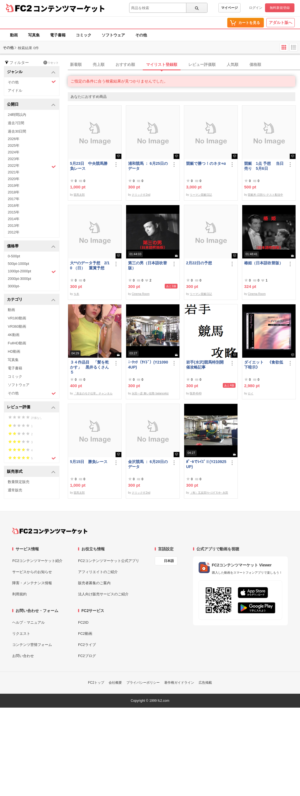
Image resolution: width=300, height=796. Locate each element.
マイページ (229, 8)
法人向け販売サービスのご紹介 (103, 594)
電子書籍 (58, 35)
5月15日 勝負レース (89, 461)
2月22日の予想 (199, 263)
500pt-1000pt (18, 264)
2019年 (13, 185)
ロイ (250, 393)
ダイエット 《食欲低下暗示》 (263, 364)
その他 (141, 35)
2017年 (13, 199)
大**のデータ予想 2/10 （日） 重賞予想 (89, 265)
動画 (14, 35)
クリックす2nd (141, 194)
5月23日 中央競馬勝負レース (89, 166)
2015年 (13, 212)
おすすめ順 (125, 64)
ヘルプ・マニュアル (28, 622)
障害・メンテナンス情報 (32, 583)
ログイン (255, 8)
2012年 (13, 232)
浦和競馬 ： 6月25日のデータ (148, 166)
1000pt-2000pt (32, 271)
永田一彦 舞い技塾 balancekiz (150, 393)
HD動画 (14, 351)
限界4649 (195, 393)
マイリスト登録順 (161, 64)
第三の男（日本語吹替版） (147, 265)
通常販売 (15, 490)
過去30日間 (17, 131)
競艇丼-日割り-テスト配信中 (265, 194)
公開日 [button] (31, 104)
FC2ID (83, 622)
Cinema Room (140, 293)
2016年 (13, 205)
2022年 (32, 166)
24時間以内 (17, 115)
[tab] (184, 64)
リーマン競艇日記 (201, 194)
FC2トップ (96, 683)
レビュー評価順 (202, 64)
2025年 (13, 145)
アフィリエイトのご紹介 (98, 572)
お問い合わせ (23, 656)
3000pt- (14, 286)
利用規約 (19, 594)
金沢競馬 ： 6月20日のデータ (148, 464)
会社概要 (115, 683)
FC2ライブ (87, 645)
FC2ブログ (87, 656)
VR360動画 (17, 326)
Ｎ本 (76, 293)
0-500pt (14, 256)
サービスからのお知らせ (32, 572)
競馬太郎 (79, 194)
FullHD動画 (17, 343)
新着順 (76, 64)
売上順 (98, 64)
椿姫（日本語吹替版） (263, 263)
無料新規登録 (280, 8)
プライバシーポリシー (143, 683)
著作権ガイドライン (179, 683)
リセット (51, 62)
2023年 (13, 159)
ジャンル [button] (31, 72)
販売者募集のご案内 (94, 583)
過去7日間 (16, 123)
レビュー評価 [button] (31, 407)
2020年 (13, 179)
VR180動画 (17, 318)
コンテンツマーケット (69, 8)
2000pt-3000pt (19, 279)
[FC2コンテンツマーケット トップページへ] (50, 531)
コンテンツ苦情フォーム (32, 645)
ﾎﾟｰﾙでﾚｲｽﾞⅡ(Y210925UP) (206, 464)
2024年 (13, 152)
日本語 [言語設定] (169, 561)
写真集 (34, 35)
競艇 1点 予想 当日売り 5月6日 (264, 166)
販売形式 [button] (31, 471)
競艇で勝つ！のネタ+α (206, 163)
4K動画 (13, 335)
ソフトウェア (113, 35)
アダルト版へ (280, 22)
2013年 (13, 225)
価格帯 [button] (31, 246)
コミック (83, 35)
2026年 (13, 139)
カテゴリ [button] (31, 299)
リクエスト (21, 633)
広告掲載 (205, 683)
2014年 (13, 219)
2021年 (13, 172)
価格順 (255, 64)
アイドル (15, 90)
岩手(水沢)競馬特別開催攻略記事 (205, 364)
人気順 (232, 64)
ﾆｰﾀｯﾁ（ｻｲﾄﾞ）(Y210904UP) (148, 364)
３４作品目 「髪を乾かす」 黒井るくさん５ (89, 367)
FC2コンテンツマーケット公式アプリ (108, 561)
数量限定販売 (18, 482)
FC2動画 (85, 633)
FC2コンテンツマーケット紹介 (37, 561)
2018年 (13, 192)
